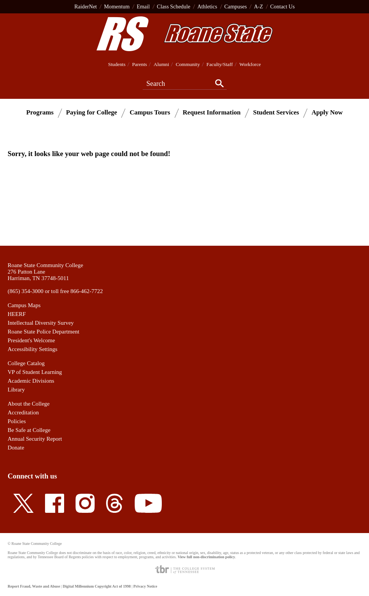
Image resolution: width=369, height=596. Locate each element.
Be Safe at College (29, 430)
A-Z (258, 6)
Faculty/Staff (219, 64)
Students (117, 64)
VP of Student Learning (35, 372)
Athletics (207, 6)
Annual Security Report (35, 439)
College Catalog (26, 363)
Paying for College (91, 112)
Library (16, 390)
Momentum (116, 6)
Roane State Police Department (43, 332)
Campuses (235, 6)
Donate (16, 448)
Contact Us (282, 6)
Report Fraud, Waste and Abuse (34, 586)
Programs (39, 112)
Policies (17, 421)
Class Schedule (173, 6)
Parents (139, 64)
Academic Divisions (31, 381)
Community (188, 64)
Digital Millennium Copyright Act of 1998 (97, 586)
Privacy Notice (145, 586)
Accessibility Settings (32, 349)
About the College (29, 404)
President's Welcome (31, 340)
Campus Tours (150, 112)
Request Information (212, 112)
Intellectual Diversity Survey (41, 323)
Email (143, 6)
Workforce (250, 64)
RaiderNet (85, 6)
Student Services (276, 112)
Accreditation (23, 412)
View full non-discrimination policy (206, 557)
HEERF (17, 314)
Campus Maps (24, 305)
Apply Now (327, 112)
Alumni (161, 64)
